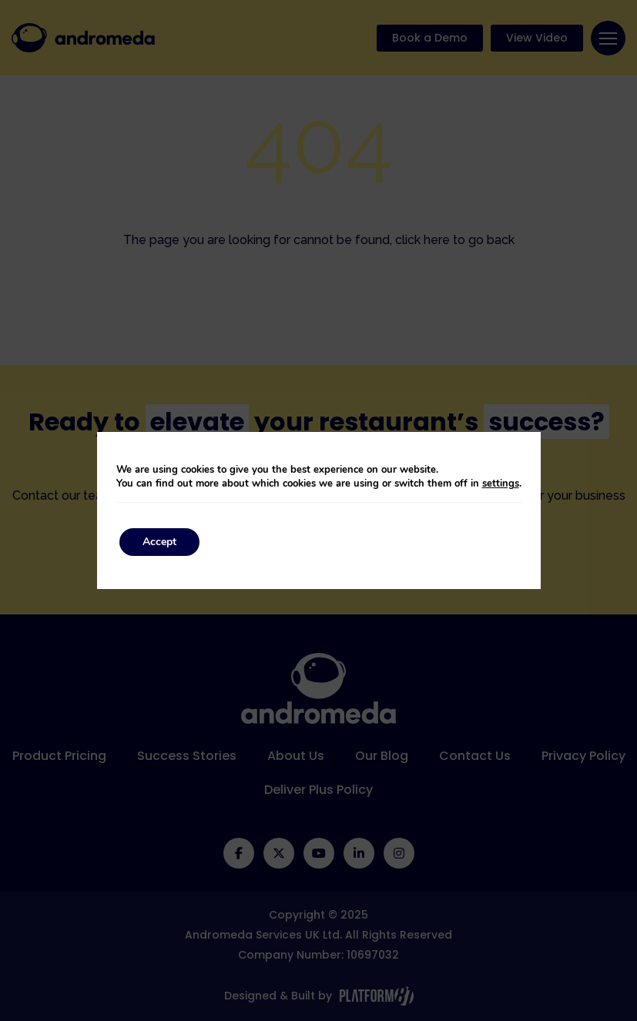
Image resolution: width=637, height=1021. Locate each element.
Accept (156, 542)
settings (503, 483)
